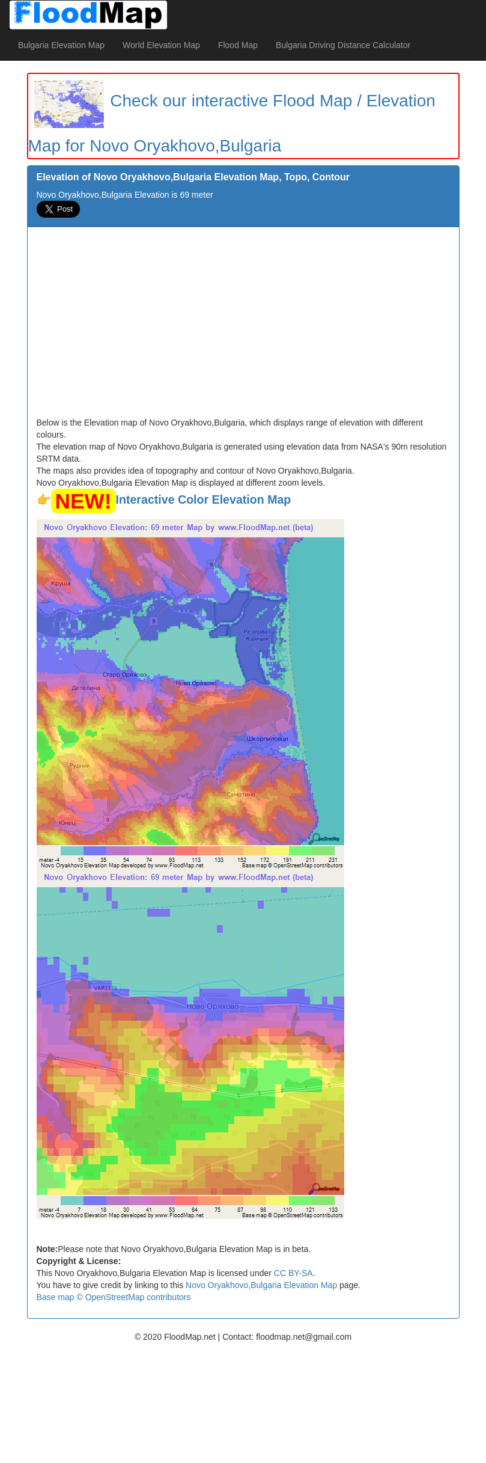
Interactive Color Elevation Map (203, 499)
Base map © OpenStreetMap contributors (114, 1297)
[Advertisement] (243, 326)
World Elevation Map (161, 45)
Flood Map (238, 45)
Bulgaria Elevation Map (61, 45)
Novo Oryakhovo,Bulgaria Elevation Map (261, 1285)
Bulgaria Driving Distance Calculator (343, 45)
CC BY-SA (293, 1273)
